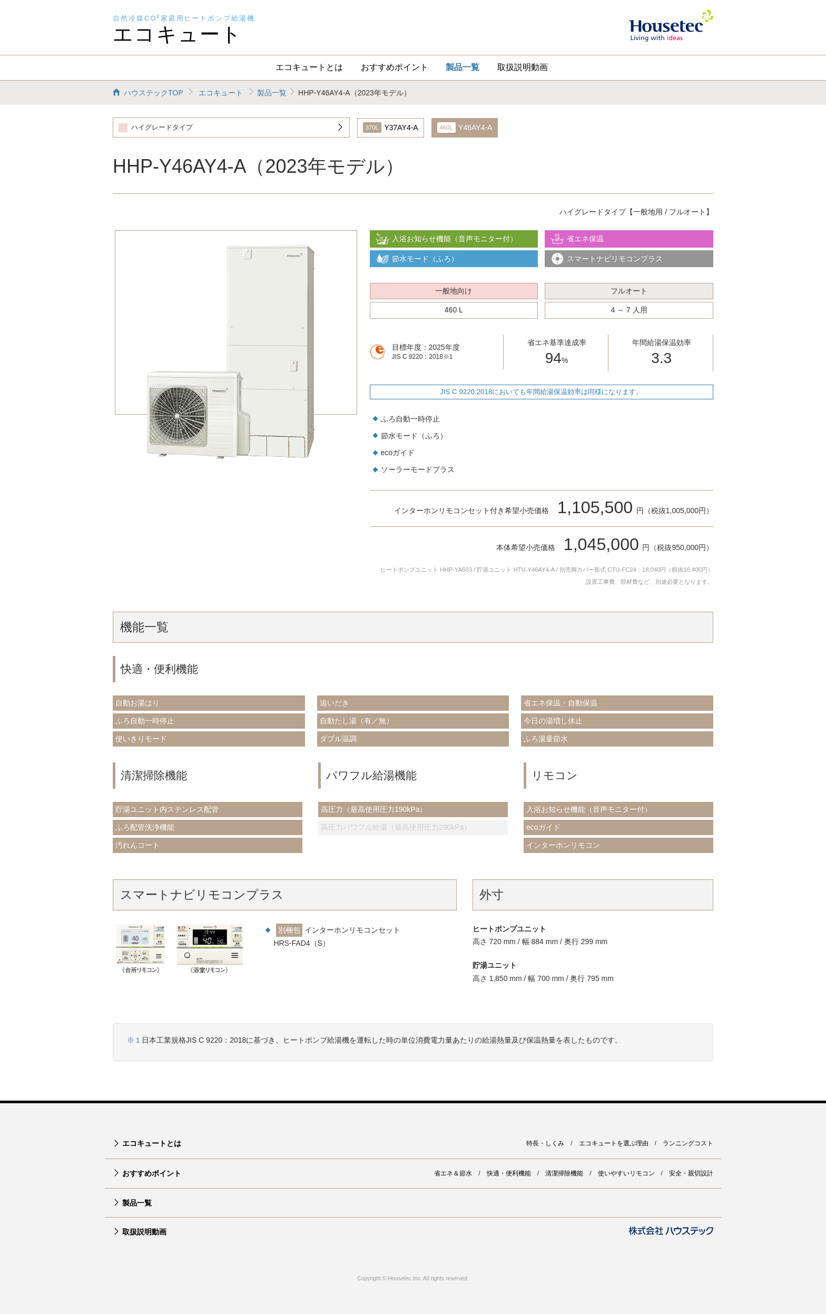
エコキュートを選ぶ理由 (613, 1143)
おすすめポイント (394, 67)
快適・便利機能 (509, 1173)
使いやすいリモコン (626, 1173)
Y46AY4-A (465, 127)
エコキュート (178, 34)
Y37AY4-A (390, 127)
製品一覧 (462, 67)
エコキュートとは (309, 67)
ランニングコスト (688, 1143)
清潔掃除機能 (564, 1173)
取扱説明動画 (522, 67)
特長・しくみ (545, 1143)
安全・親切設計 (691, 1173)
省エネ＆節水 (453, 1173)
